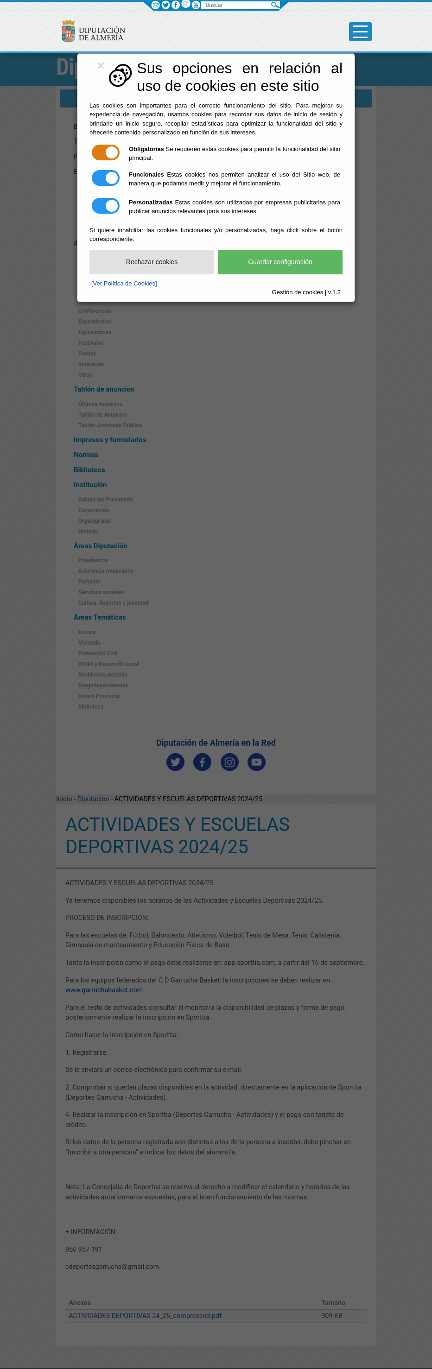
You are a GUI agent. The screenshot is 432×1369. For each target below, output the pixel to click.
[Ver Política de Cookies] (124, 283)
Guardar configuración (280, 262)
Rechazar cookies (152, 262)
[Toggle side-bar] (360, 31)
